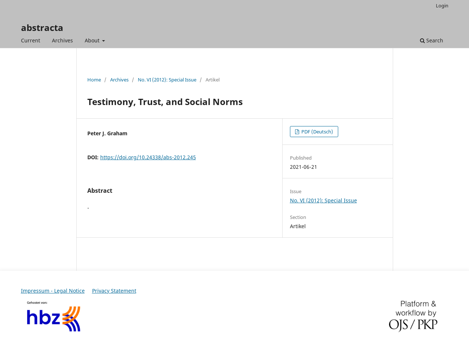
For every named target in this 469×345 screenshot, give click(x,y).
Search (431, 40)
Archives (62, 40)
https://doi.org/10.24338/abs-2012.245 (148, 157)
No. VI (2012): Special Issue (167, 79)
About (93, 40)
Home (94, 79)
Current (30, 40)
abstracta (42, 27)
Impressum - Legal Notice (53, 290)
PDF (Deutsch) (316, 131)
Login (442, 5)
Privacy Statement (114, 290)
